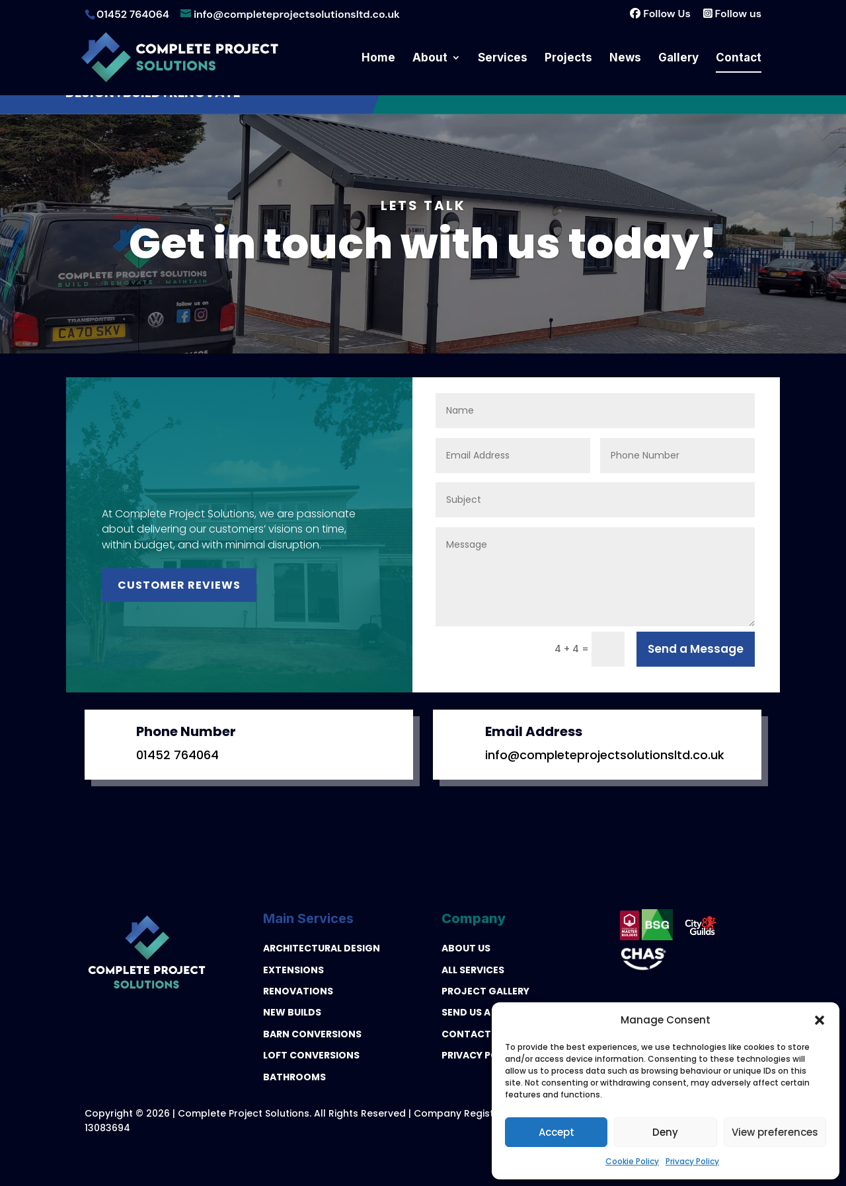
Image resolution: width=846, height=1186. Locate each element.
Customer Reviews (179, 585)
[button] (819, 1020)
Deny (665, 1132)
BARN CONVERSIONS (312, 1034)
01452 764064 (177, 755)
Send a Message (696, 649)
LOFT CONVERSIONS (311, 1055)
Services (502, 58)
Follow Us (655, 13)
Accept (556, 1132)
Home (378, 58)
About (429, 58)
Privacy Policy (692, 1161)
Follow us (731, 13)
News (625, 58)
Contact (738, 58)
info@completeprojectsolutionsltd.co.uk (604, 755)
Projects (568, 58)
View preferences (775, 1132)
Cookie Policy (632, 1161)
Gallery (678, 58)
